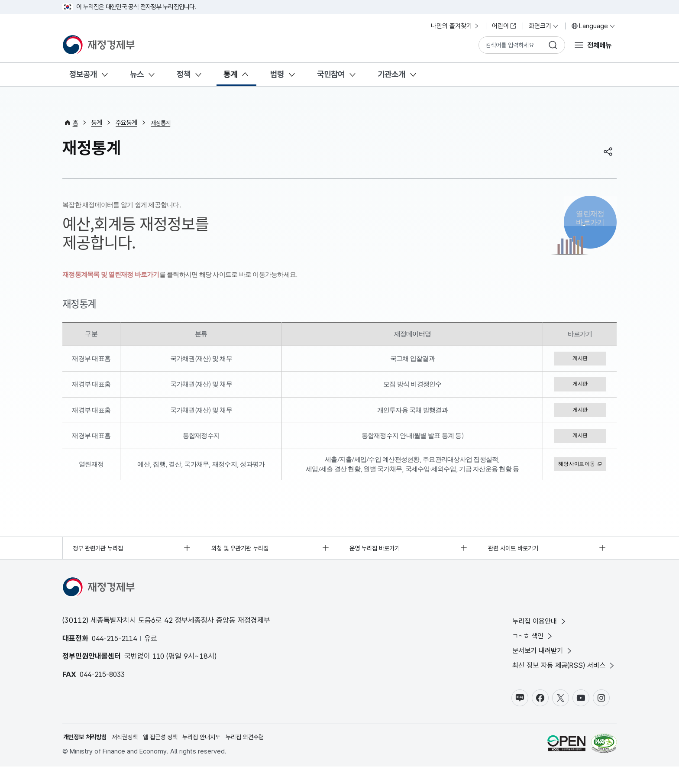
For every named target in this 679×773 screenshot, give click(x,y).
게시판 (579, 359)
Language (593, 26)
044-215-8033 (104, 677)
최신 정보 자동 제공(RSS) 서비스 (561, 670)
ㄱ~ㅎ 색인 (528, 639)
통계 (230, 74)
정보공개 (83, 74)
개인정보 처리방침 (86, 743)
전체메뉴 (598, 44)
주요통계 (127, 122)
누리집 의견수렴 (257, 743)
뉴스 (137, 74)
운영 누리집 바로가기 (377, 550)
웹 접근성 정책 (167, 743)
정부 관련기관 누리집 (100, 550)
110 (158, 659)
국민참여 (331, 74)
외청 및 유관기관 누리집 (242, 550)
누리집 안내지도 (211, 743)
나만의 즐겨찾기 (455, 26)
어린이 (504, 26)
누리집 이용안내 (536, 624)
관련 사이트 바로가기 (515, 550)
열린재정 (590, 220)
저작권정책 (129, 743)
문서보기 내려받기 (539, 655)
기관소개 (391, 74)
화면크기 (544, 26)
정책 (184, 74)
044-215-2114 (116, 641)
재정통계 (162, 122)
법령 (277, 74)
